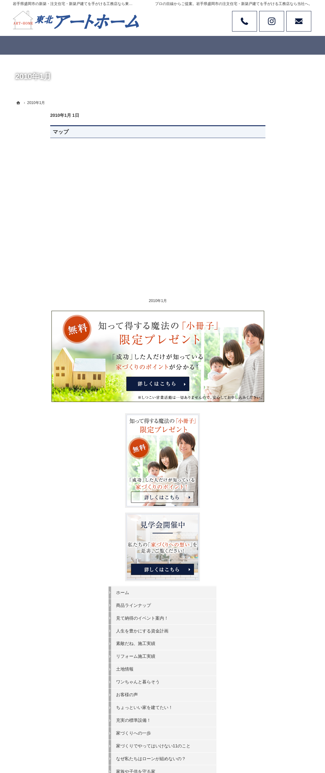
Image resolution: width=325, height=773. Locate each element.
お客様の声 (256, 393)
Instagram (271, 21)
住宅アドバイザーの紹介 (269, 519)
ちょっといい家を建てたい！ (273, 406)
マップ (23, 132)
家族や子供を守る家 (264, 481)
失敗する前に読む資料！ (269, 532)
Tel (244, 21)
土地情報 (253, 368)
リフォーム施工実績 (264, 355)
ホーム (251, 291)
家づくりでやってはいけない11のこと (276, 447)
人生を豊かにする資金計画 (271, 329)
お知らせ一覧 (258, 558)
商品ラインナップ (262, 304)
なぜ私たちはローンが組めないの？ (275, 466)
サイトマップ (258, 583)
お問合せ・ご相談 (262, 545)
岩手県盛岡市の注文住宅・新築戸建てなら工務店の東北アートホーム (192, 745)
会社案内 (253, 494)
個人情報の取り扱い (264, 570)
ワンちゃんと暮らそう (267, 381)
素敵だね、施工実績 (264, 342)
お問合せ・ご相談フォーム (274, 721)
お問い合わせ (298, 21)
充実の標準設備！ (262, 419)
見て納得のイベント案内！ (271, 317)
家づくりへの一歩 (262, 431)
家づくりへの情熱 (262, 506)
